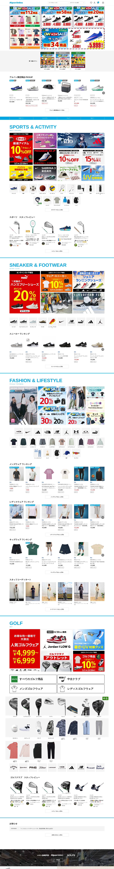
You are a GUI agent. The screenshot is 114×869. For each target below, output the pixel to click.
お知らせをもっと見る (57, 835)
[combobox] (58, 2)
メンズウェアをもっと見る (57, 496)
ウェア (68, 118)
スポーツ (21, 118)
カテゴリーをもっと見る (57, 209)
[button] (103, 93)
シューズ (44, 118)
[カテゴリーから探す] (77, 2)
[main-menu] (103, 2)
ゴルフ (92, 118)
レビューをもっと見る (57, 251)
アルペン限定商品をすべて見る (57, 110)
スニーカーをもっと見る (57, 366)
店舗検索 (58, 859)
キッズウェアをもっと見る (57, 572)
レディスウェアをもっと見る (57, 534)
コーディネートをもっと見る (57, 609)
